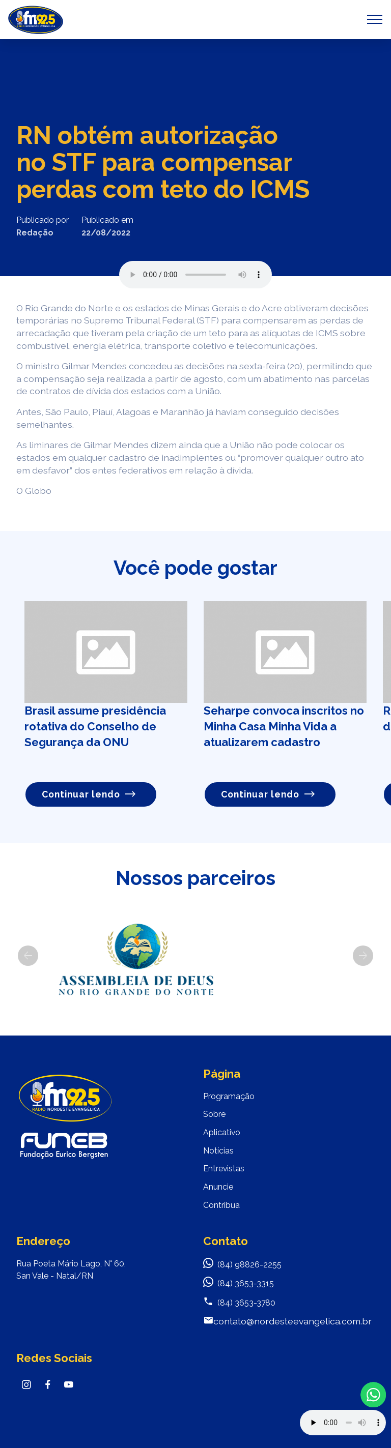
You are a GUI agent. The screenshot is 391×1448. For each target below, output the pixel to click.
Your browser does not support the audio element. (343, 1422)
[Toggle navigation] (375, 19)
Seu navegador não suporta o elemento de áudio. (195, 274)
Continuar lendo (89, 794)
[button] (28, 955)
